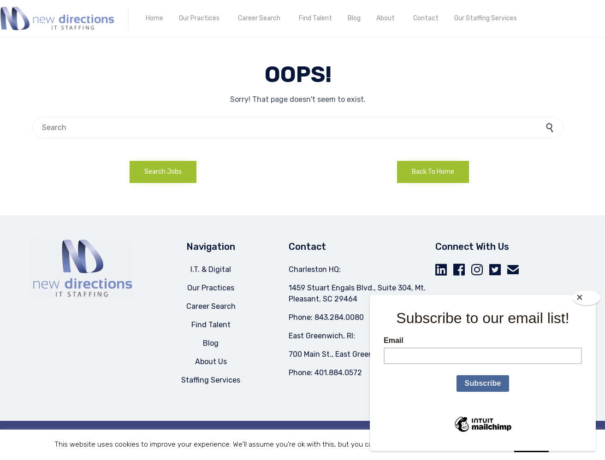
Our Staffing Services (485, 18)
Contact (426, 18)
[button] (163, 172)
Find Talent (315, 18)
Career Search (259, 18)
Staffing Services (210, 380)
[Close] (586, 297)
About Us (211, 361)
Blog (354, 18)
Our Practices (199, 18)
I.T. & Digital (210, 269)
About (385, 18)
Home (154, 18)
